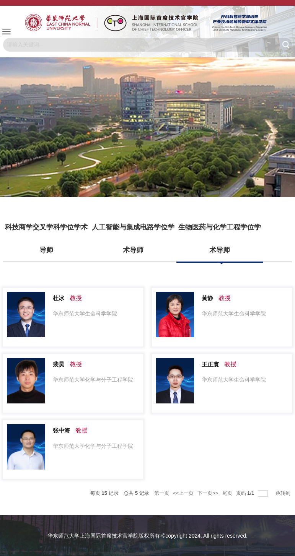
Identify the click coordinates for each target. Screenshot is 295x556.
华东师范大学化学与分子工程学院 (93, 380)
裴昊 (58, 364)
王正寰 (210, 364)
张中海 (61, 430)
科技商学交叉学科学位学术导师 (46, 238)
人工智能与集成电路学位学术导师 (133, 238)
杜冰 (58, 298)
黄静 (207, 298)
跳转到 (283, 493)
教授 (76, 298)
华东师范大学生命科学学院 (85, 314)
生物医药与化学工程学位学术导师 (219, 238)
